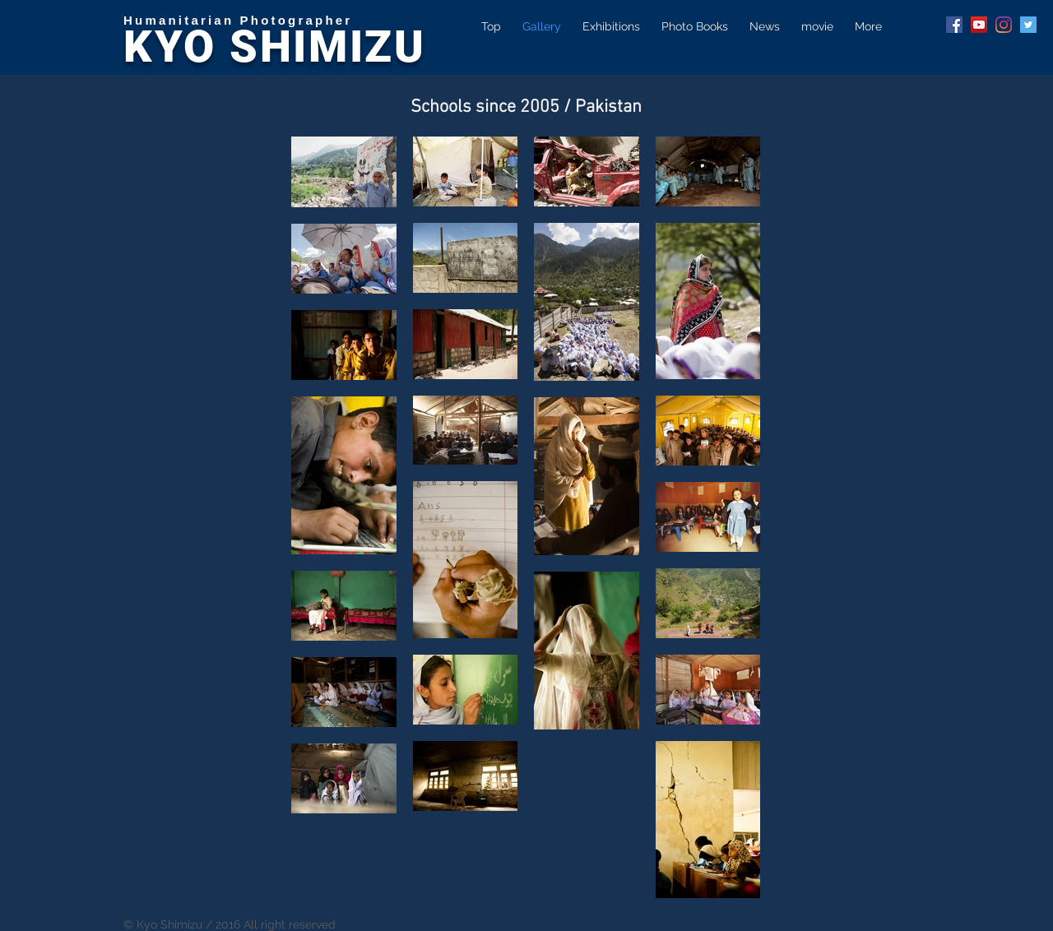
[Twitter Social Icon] (1028, 24)
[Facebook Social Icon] (954, 24)
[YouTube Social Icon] (979, 24)
